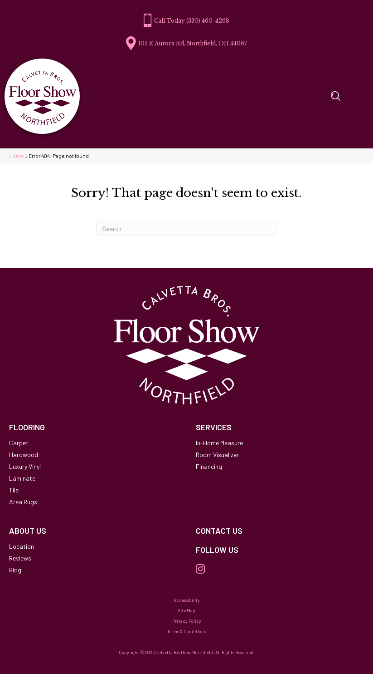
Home (16, 156)
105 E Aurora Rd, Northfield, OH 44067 (192, 43)
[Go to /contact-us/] (280, 531)
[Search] (186, 228)
